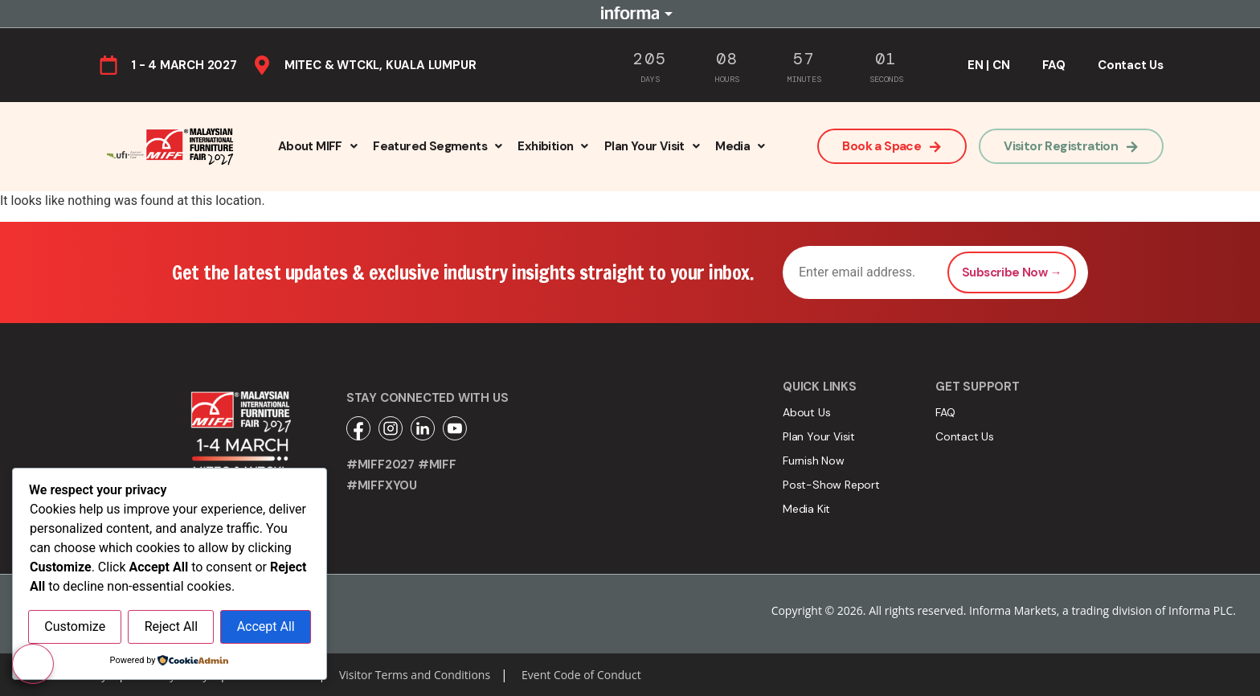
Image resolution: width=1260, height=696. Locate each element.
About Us (806, 412)
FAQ (1054, 65)
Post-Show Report (831, 484)
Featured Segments (437, 146)
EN (976, 65)
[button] (317, 146)
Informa (630, 13)
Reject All (171, 627)
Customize (74, 627)
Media (739, 146)
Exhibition (552, 146)
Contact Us (1131, 65)
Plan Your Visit (651, 146)
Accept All (266, 627)
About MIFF (317, 146)
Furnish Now (814, 460)
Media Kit (806, 509)
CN (1001, 65)
